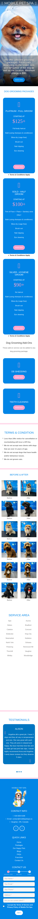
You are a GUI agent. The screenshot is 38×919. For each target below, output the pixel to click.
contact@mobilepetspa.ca (22, 821)
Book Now (19, 80)
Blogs (19, 854)
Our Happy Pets (19, 851)
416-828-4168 (20, 818)
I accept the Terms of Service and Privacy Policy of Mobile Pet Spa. (18, 909)
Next (19, 916)
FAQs (19, 857)
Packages (19, 848)
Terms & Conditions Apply (19, 174)
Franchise (19, 860)
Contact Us (19, 863)
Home (19, 845)
